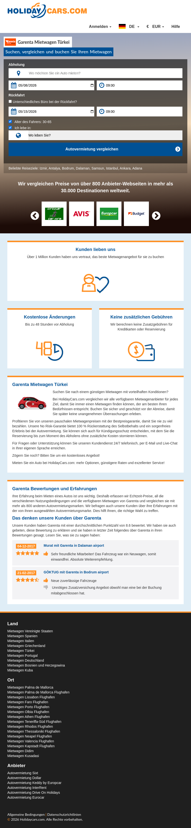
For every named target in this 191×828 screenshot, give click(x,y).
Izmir (43, 168)
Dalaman (83, 168)
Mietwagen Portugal (22, 656)
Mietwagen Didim (20, 751)
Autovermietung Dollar (24, 778)
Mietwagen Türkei (20, 651)
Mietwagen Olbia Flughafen (28, 712)
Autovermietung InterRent (27, 788)
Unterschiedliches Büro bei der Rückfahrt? (43, 102)
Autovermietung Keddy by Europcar (34, 783)
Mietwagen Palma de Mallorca (30, 687)
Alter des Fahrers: (30, 122)
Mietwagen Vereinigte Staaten (30, 631)
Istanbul (112, 168)
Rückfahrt (16, 95)
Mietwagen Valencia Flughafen (30, 741)
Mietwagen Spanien (22, 636)
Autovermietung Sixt (22, 773)
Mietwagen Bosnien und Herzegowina (36, 665)
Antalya (54, 168)
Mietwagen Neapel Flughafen (29, 736)
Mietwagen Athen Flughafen (28, 717)
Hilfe (175, 26)
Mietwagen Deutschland (25, 660)
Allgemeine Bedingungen (26, 814)
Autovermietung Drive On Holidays (33, 792)
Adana (137, 168)
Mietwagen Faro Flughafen (27, 702)
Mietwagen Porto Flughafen (28, 707)
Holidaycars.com (32, 819)
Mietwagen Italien (20, 641)
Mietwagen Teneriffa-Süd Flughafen (34, 722)
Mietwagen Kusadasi (23, 756)
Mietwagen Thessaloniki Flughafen (33, 731)
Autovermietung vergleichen (122, 149)
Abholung (16, 65)
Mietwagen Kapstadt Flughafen (31, 746)
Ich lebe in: (20, 128)
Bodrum (68, 168)
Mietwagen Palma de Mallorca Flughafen (38, 692)
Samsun (98, 168)
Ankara (125, 168)
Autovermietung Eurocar (25, 797)
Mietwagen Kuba (20, 670)
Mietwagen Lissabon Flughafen (31, 697)
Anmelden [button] (100, 26)
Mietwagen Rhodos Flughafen (30, 726)
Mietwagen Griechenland (26, 646)
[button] (129, 27)
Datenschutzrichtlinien (64, 814)
